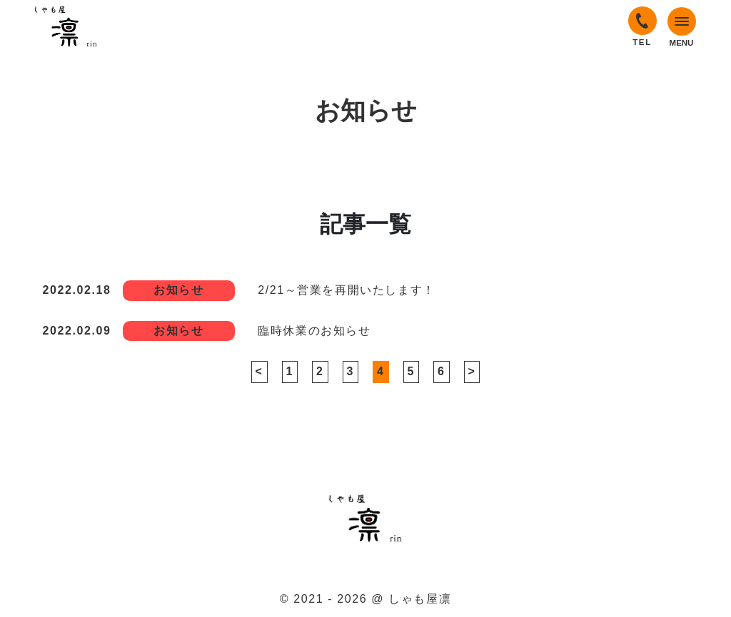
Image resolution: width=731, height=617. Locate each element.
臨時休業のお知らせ (314, 331)
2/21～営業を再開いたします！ (346, 290)
